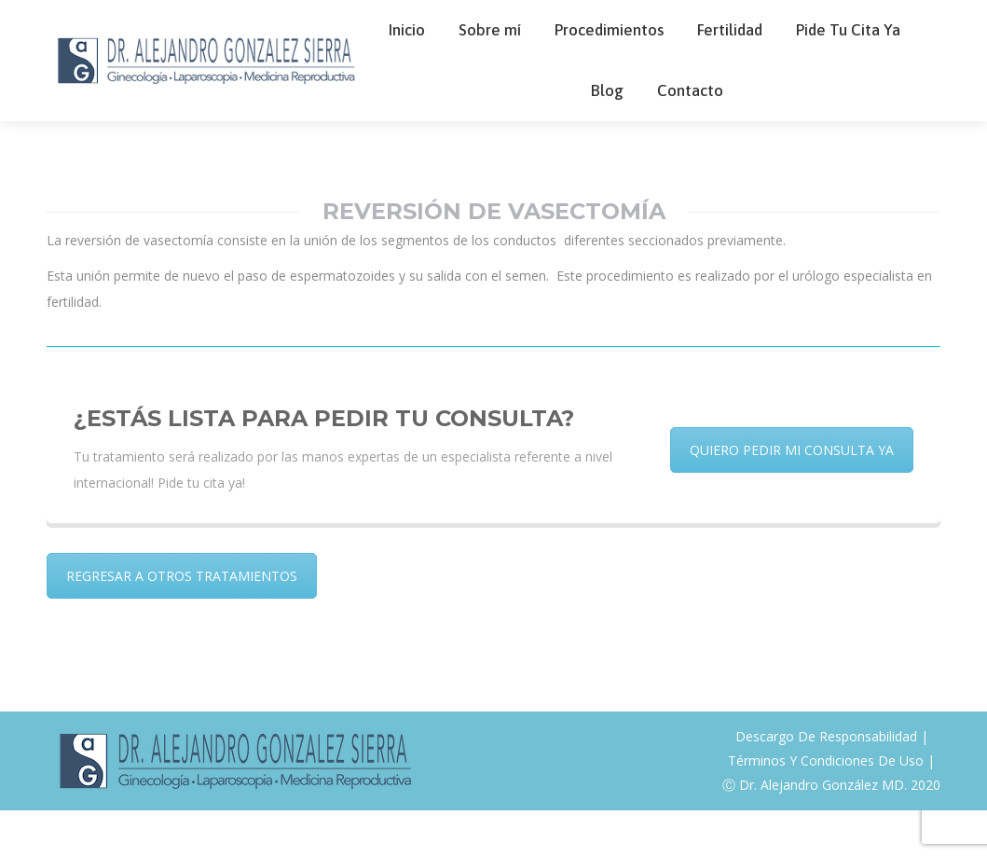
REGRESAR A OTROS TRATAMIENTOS (181, 622)
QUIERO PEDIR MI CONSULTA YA (792, 496)
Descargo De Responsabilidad (826, 783)
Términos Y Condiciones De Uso (826, 807)
